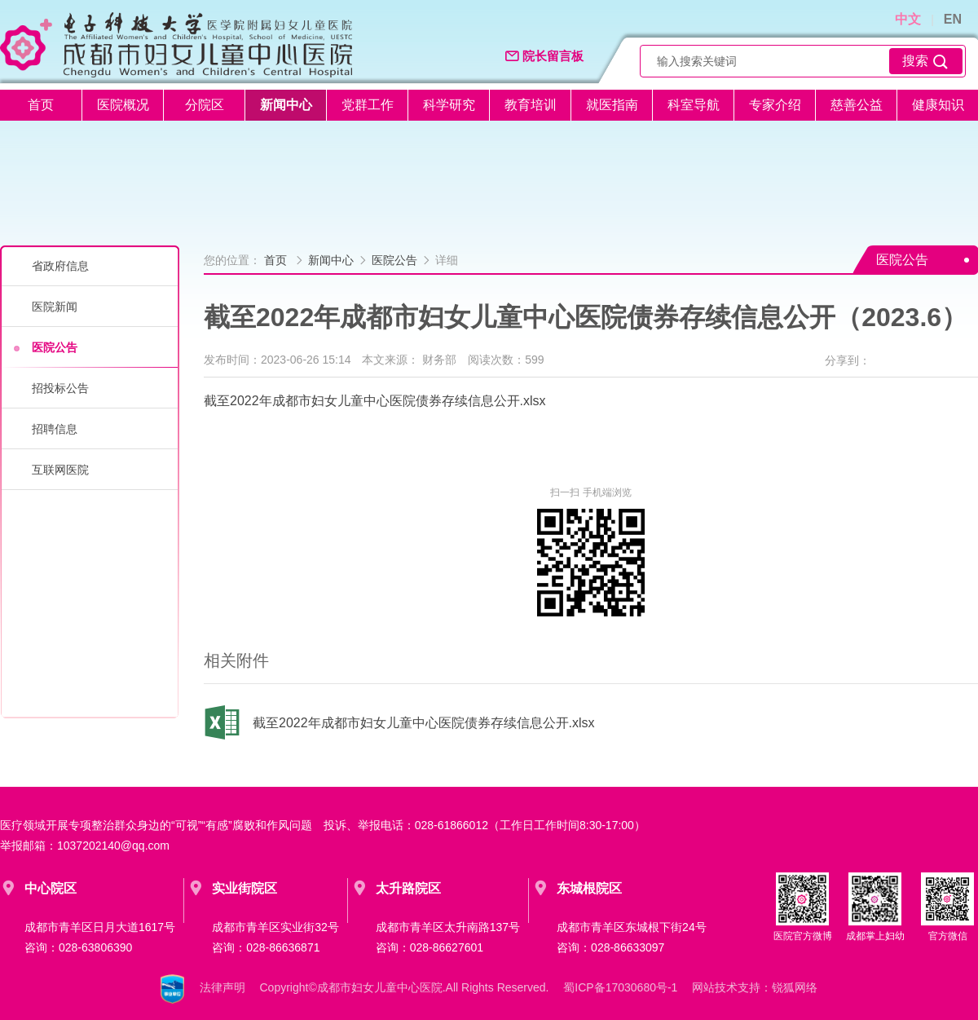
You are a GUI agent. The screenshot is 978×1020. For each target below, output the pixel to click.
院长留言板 (544, 56)
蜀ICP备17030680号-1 (620, 988)
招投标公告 (60, 388)
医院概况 (123, 105)
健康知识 (938, 105)
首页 (41, 105)
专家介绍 (775, 105)
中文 (908, 19)
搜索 (925, 61)
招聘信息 (54, 428)
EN (953, 19)
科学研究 (449, 105)
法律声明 (222, 988)
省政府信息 (60, 265)
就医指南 (612, 105)
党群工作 (367, 105)
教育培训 (530, 105)
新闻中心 (286, 105)
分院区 (204, 105)
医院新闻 (54, 306)
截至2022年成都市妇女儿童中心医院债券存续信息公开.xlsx (375, 401)
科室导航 (693, 105)
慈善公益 (856, 105)
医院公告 (54, 347)
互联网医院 (60, 469)
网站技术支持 (726, 988)
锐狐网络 (794, 988)
